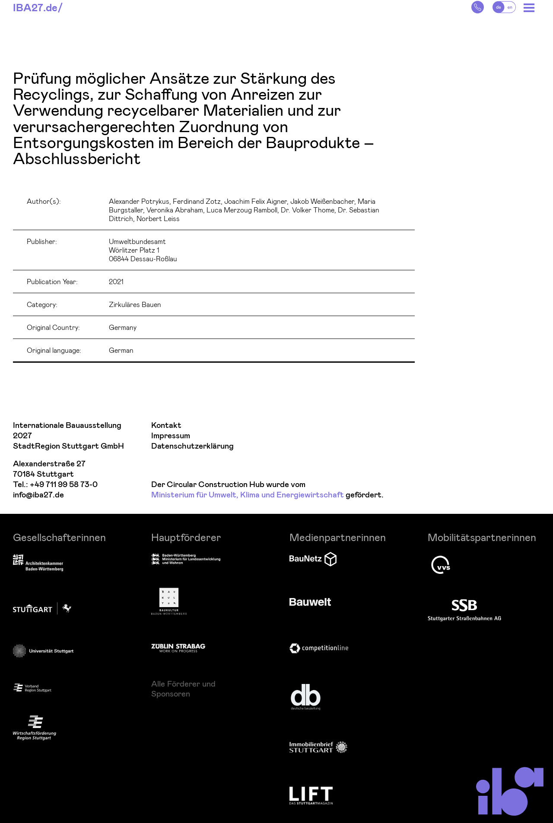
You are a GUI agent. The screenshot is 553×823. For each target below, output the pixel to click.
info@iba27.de (38, 495)
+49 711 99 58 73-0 (64, 485)
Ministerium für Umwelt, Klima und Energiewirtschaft (247, 495)
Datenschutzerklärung (192, 446)
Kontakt (166, 425)
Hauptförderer (186, 537)
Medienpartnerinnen (337, 537)
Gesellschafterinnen (59, 537)
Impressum (170, 436)
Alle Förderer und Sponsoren (183, 688)
